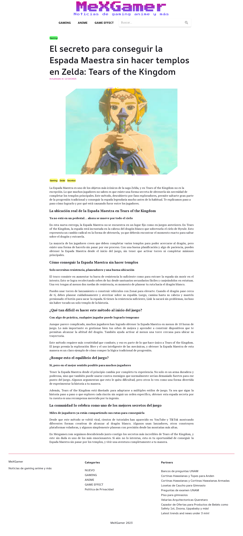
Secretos (71, 180)
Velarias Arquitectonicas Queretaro (184, 500)
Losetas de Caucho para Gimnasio (183, 485)
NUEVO (90, 470)
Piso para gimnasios (174, 495)
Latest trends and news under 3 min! (185, 513)
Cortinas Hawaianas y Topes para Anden (187, 476)
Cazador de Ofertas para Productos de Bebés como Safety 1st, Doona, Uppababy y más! (194, 506)
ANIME (83, 23)
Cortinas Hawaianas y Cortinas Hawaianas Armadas (195, 481)
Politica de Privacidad (99, 489)
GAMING (65, 23)
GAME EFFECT (104, 23)
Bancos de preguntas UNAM (179, 471)
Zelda (62, 180)
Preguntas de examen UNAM (180, 490)
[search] (152, 22)
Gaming (53, 38)
